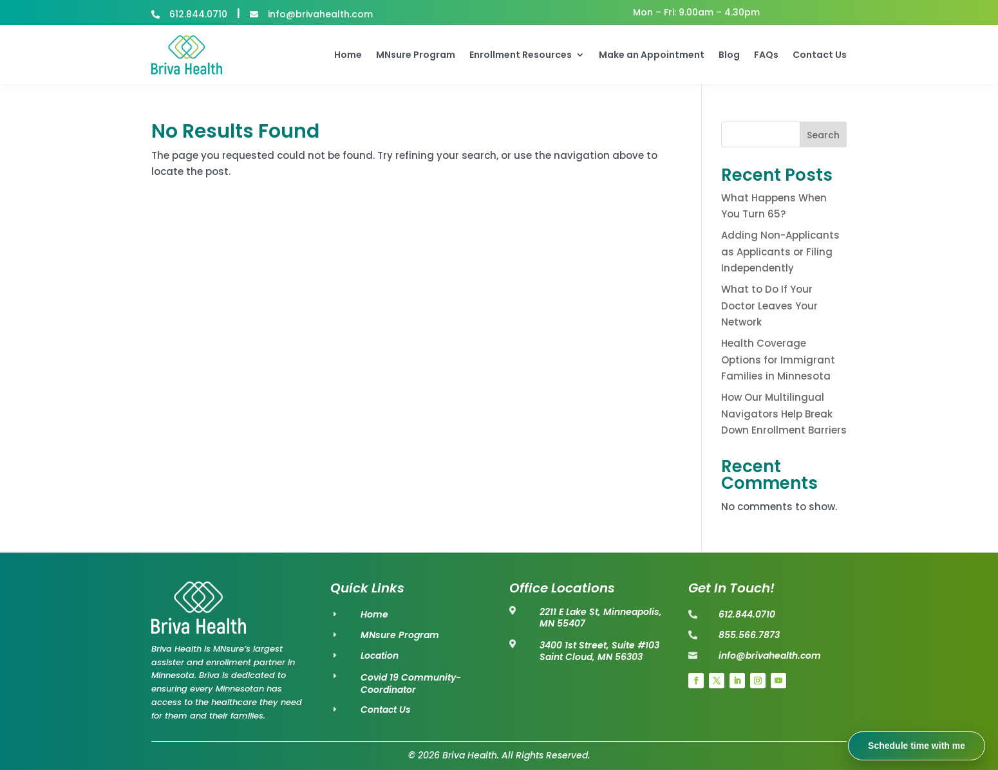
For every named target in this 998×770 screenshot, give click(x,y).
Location (380, 655)
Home (348, 54)
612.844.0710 (198, 14)
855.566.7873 (749, 634)
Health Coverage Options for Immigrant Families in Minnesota (778, 359)
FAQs (766, 54)
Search (823, 135)
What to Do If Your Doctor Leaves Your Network (769, 305)
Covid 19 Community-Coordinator (411, 684)
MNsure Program (415, 54)
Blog (729, 54)
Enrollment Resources (520, 54)
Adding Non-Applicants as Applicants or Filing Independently (780, 251)
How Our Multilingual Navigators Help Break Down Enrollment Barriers (784, 413)
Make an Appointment (651, 54)
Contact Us (820, 54)
